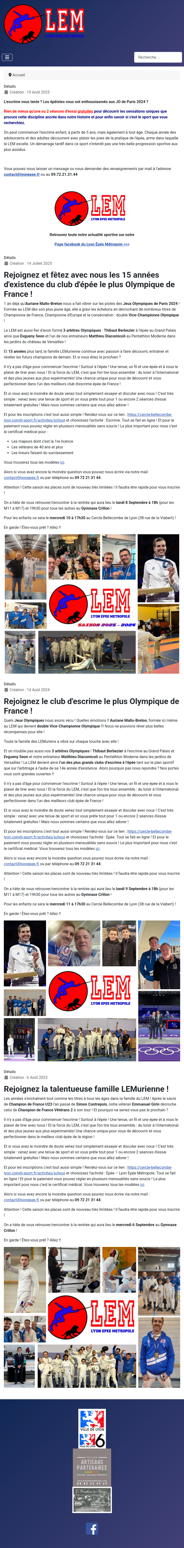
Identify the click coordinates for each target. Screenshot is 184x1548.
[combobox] (158, 57)
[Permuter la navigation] (7, 57)
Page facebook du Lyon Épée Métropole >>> (92, 244)
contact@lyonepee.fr (22, 174)
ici (62, 462)
